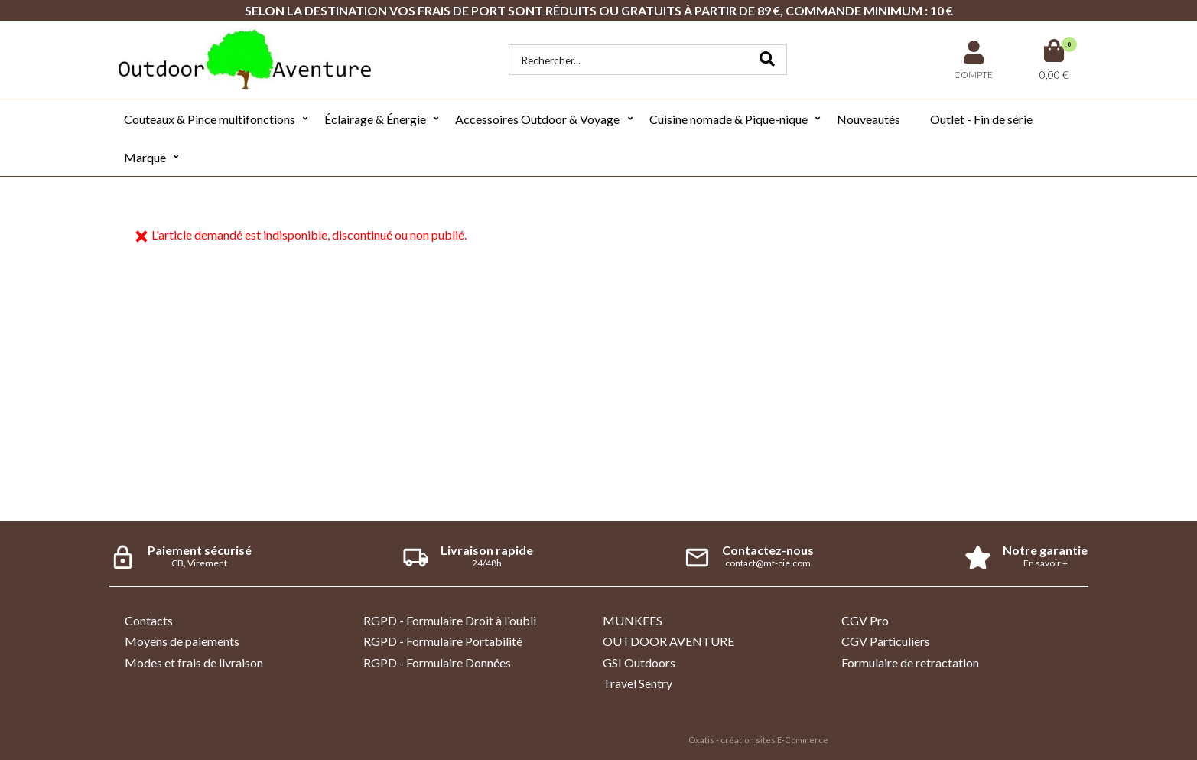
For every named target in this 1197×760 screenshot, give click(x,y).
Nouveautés (868, 119)
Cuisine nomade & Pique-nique (728, 119)
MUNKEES (632, 620)
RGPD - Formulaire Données (437, 662)
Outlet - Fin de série (981, 119)
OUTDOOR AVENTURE (668, 641)
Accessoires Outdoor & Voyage (537, 119)
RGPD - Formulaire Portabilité (442, 641)
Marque (145, 157)
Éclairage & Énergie (375, 119)
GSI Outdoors (639, 662)
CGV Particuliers (885, 641)
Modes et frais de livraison (194, 662)
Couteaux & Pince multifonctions (209, 119)
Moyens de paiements (182, 641)
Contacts (149, 620)
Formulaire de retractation (910, 662)
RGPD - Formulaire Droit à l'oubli (449, 620)
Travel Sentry (637, 683)
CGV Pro (865, 620)
